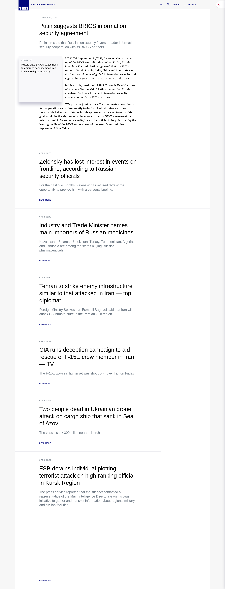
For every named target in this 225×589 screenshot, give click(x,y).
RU (161, 5)
